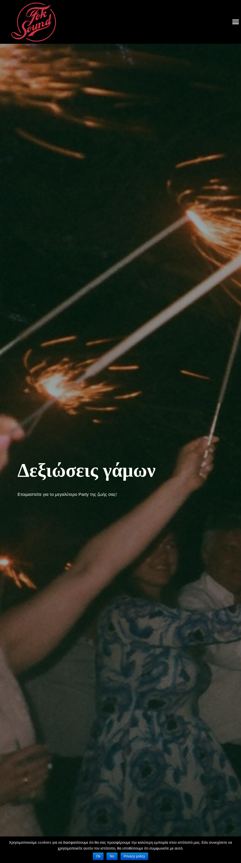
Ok (98, 856)
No (112, 856)
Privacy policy (134, 856)
